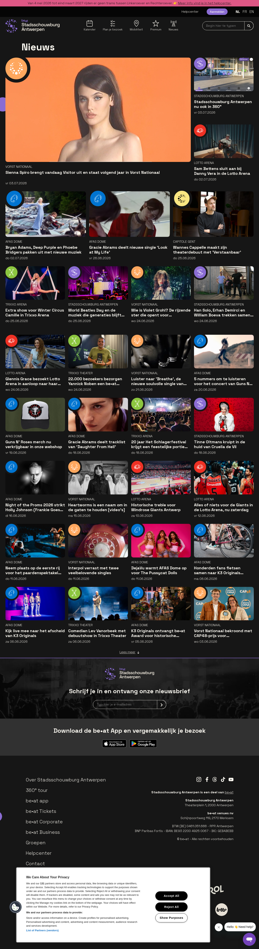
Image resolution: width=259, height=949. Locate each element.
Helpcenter (190, 11)
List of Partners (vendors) (42, 930)
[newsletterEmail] (129, 704)
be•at (229, 792)
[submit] (249, 25)
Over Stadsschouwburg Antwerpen (66, 780)
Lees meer (129, 652)
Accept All (171, 895)
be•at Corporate (44, 821)
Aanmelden (217, 11)
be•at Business (43, 832)
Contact (35, 863)
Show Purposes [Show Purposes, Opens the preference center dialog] (171, 917)
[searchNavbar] (228, 25)
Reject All (171, 906)
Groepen (35, 842)
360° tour (36, 790)
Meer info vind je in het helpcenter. (204, 3)
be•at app (37, 801)
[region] (113, 905)
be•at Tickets (41, 811)
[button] (15, 907)
